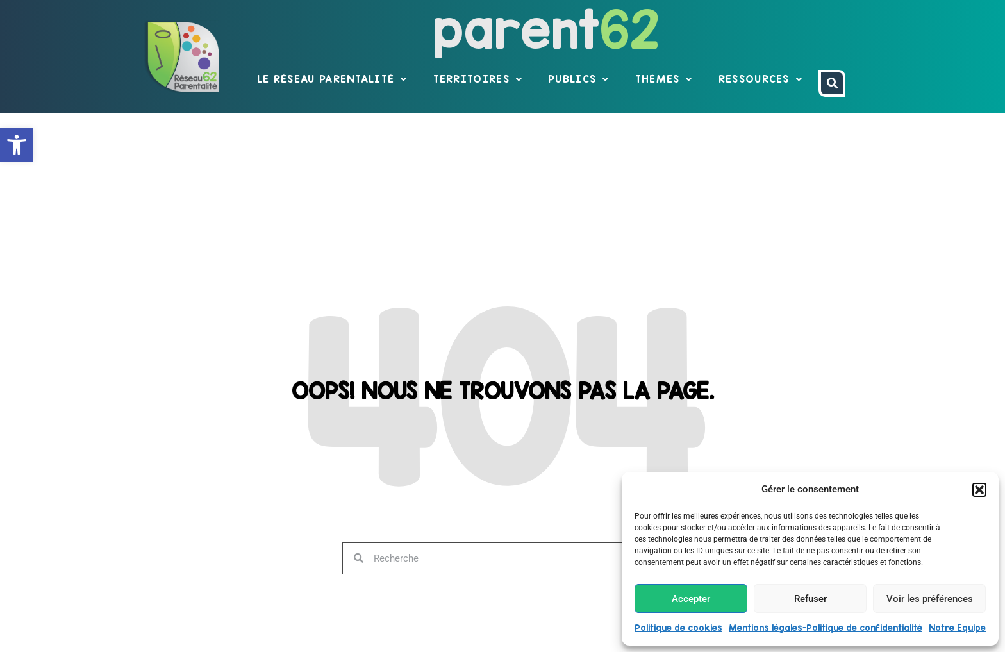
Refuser (810, 599)
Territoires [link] (478, 79)
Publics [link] (578, 79)
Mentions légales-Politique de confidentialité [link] (825, 628)
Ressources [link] (760, 79)
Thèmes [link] (664, 79)
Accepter (691, 599)
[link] (16, 145)
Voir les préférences (929, 599)
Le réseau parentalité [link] (332, 79)
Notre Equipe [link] (957, 628)
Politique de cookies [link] (678, 628)
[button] (979, 489)
